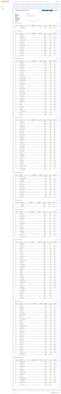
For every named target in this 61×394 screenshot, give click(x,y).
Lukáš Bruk (21, 295)
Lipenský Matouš (22, 324)
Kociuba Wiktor (22, 307)
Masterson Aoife (22, 112)
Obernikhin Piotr (22, 294)
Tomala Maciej (22, 278)
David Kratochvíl (22, 223)
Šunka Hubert (22, 219)
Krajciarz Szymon (22, 354)
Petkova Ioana (22, 51)
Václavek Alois (22, 232)
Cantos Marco (22, 274)
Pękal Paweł (21, 248)
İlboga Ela (21, 114)
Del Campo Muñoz (22, 184)
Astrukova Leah (22, 50)
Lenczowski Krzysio (22, 236)
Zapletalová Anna (22, 89)
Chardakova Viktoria (22, 169)
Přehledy (50, 10)
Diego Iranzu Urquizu (22, 190)
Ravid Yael (21, 197)
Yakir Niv (21, 316)
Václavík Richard (22, 370)
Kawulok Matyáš (22, 215)
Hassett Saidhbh (22, 147)
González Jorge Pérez (22, 319)
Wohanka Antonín (22, 218)
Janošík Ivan (21, 255)
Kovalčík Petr (21, 244)
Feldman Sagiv (22, 231)
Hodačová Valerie (22, 28)
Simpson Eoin (21, 293)
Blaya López (21, 164)
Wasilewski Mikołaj (22, 379)
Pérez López (21, 257)
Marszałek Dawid (22, 291)
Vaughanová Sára (22, 139)
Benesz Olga (21, 34)
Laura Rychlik (21, 42)
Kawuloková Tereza (22, 76)
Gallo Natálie (21, 176)
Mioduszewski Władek (23, 378)
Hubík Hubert (22, 205)
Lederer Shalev (22, 333)
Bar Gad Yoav (21, 344)
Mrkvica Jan (21, 214)
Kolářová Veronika (22, 96)
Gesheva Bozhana (22, 46)
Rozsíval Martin (22, 253)
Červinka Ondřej (22, 328)
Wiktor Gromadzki (22, 264)
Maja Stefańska (22, 49)
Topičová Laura (22, 55)
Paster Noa (21, 152)
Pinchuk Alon (21, 235)
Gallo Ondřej (21, 311)
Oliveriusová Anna (22, 156)
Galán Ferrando (22, 192)
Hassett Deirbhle (22, 87)
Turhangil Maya (22, 97)
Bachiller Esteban (22, 150)
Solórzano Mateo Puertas (23, 314)
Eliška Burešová (22, 74)
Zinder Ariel (21, 345)
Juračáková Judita (22, 70)
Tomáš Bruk (21, 272)
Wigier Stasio (21, 269)
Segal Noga (21, 108)
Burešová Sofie (22, 37)
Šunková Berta (22, 131)
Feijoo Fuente (21, 252)
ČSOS (59, 392)
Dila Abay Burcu (22, 100)
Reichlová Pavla (22, 133)
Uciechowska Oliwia (22, 93)
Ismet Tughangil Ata (22, 289)
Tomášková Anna (22, 75)
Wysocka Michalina (22, 83)
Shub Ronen (21, 329)
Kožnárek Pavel (22, 261)
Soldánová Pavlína (22, 92)
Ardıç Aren (21, 113)
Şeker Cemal (21, 341)
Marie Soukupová (22, 62)
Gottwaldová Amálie (22, 79)
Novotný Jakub (22, 336)
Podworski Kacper (22, 362)
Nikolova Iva (21, 54)
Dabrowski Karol (22, 365)
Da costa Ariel (21, 349)
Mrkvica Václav (22, 310)
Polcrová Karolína (22, 143)
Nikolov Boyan (22, 227)
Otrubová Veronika (22, 45)
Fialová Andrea (22, 53)
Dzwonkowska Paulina (23, 188)
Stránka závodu (56, 10)
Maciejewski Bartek (22, 361)
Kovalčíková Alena (22, 122)
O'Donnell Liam (22, 247)
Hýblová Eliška (22, 66)
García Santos (22, 369)
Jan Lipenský (21, 234)
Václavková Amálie (22, 101)
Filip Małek (21, 375)
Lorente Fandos (22, 312)
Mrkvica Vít (22, 206)
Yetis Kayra (21, 285)
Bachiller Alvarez (22, 265)
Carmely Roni (21, 163)
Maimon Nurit (21, 160)
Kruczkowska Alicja (22, 168)
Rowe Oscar (21, 383)
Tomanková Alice (22, 126)
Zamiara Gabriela (22, 84)
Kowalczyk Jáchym (22, 222)
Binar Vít (21, 226)
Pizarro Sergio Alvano (22, 260)
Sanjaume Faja (22, 185)
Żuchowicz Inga (22, 155)
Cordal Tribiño (22, 72)
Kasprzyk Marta (22, 180)
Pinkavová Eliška (22, 129)
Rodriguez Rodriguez (22, 373)
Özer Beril (21, 104)
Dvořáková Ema (22, 148)
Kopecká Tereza (22, 91)
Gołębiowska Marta (22, 88)
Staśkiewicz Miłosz (22, 286)
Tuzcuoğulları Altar (22, 366)
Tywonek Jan (21, 371)
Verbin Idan (21, 273)
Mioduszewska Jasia (23, 38)
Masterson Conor (22, 350)
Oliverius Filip (21, 277)
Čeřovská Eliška (22, 26)
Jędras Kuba (21, 213)
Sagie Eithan (21, 270)
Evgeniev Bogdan (22, 315)
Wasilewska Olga (22, 146)
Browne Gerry (21, 306)
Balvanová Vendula (22, 134)
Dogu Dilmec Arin (22, 268)
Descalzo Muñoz (22, 135)
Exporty (46, 10)
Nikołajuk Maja (22, 138)
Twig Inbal (21, 109)
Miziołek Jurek (22, 230)
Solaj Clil (21, 323)
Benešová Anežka (22, 151)
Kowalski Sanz (22, 63)
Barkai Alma (21, 105)
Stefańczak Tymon (22, 331)
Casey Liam (21, 320)
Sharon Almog (21, 337)
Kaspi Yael (21, 167)
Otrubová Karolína (22, 125)
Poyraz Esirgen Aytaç (22, 353)
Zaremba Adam (22, 327)
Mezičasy (57, 58)
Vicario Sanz (21, 251)
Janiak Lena (21, 142)
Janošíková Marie (22, 121)
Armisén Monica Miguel (23, 177)
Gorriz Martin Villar (22, 282)
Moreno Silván (22, 159)
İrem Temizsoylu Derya (23, 110)
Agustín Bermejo (22, 181)
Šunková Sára (21, 71)
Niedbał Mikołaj (22, 298)
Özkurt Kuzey (21, 352)
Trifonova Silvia (22, 130)
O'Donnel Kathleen (22, 41)
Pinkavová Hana (22, 189)
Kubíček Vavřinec (22, 340)
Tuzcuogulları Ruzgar (22, 281)
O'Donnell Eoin (21, 332)
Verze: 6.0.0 (15, 392)
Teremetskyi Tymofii (22, 382)
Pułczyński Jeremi (22, 256)
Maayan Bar (21, 348)
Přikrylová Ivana (22, 193)
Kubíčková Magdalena (23, 80)
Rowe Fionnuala (22, 67)
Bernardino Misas (22, 194)
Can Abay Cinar (22, 290)
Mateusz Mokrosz (22, 243)
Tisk (42, 10)
